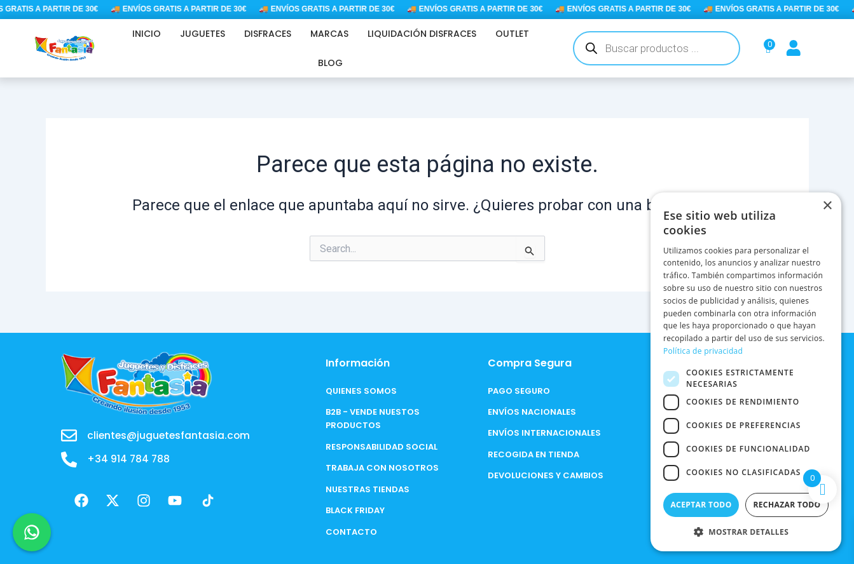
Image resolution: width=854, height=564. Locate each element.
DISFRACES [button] (267, 33)
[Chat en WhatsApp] (32, 532)
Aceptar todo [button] (700, 504)
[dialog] (746, 371)
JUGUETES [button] (202, 33)
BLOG (330, 63)
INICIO (146, 33)
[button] (746, 532)
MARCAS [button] (329, 33)
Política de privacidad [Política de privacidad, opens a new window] (703, 351)
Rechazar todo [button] (786, 504)
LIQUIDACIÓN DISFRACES (422, 33)
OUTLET (512, 33)
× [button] (827, 206)
